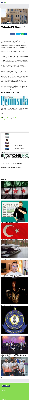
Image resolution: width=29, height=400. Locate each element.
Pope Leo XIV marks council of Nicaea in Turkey (11, 223)
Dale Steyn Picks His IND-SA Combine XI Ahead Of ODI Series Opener (14, 378)
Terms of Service (4, 395)
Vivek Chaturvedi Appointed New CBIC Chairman (12, 335)
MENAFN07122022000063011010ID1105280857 (10, 93)
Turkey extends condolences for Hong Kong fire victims (13, 240)
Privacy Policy (4, 396)
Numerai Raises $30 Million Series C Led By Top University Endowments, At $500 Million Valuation (13, 167)
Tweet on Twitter (18, 35)
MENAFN (3, 39)
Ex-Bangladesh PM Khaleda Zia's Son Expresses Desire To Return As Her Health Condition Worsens (13, 277)
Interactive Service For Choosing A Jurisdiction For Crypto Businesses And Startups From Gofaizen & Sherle (14, 162)
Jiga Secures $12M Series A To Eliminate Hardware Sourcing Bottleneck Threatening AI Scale (12, 166)
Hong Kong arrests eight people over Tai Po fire (11, 260)
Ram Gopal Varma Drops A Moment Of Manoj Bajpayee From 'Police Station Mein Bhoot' (14, 306)
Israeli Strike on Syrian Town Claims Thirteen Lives (12, 201)
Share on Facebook (13, 35)
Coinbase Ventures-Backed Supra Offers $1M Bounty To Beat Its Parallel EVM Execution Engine (12, 163)
